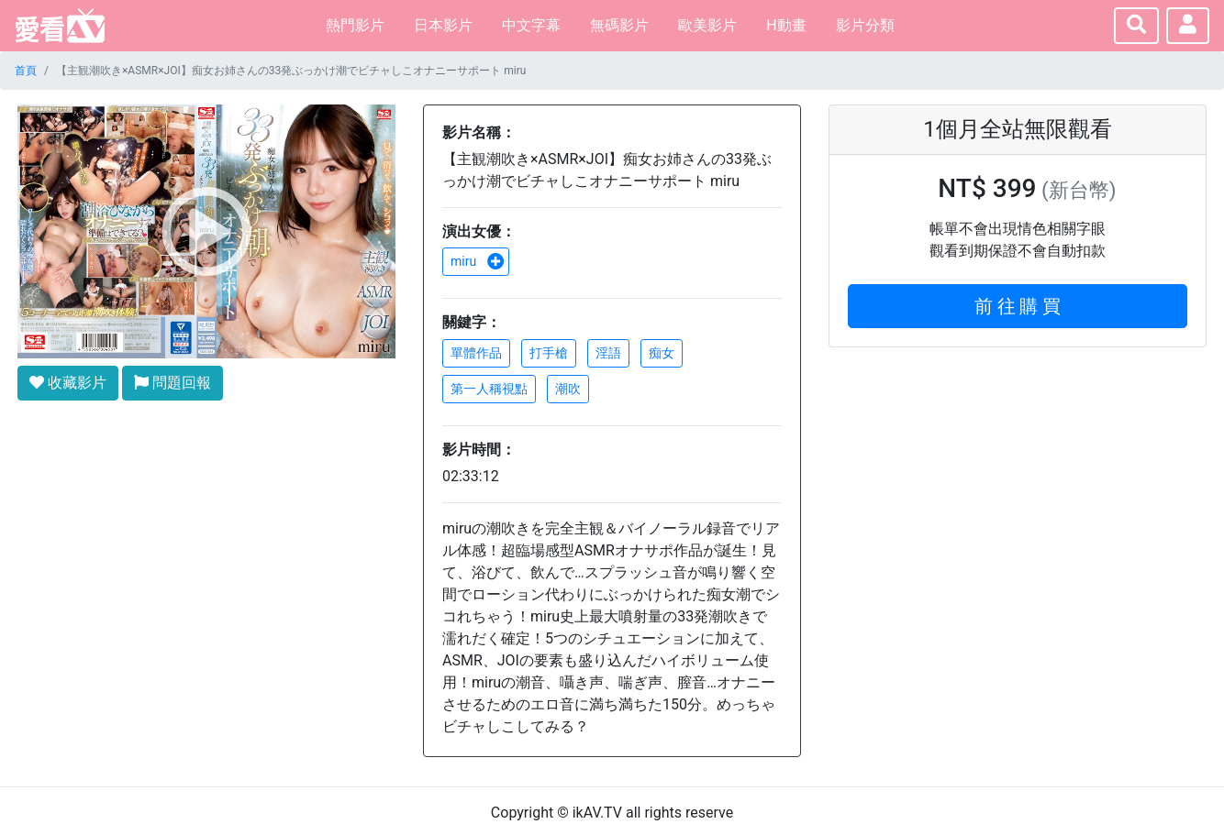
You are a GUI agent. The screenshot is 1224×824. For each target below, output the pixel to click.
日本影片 (443, 25)
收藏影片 (67, 382)
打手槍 (548, 353)
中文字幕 (531, 25)
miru (478, 261)
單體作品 (476, 353)
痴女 (661, 353)
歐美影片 (707, 25)
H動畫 (786, 25)
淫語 (608, 353)
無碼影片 (619, 25)
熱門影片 (355, 25)
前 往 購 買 (1018, 306)
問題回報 (172, 382)
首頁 (26, 70)
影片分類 (865, 25)
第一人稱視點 (489, 388)
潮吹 (568, 388)
